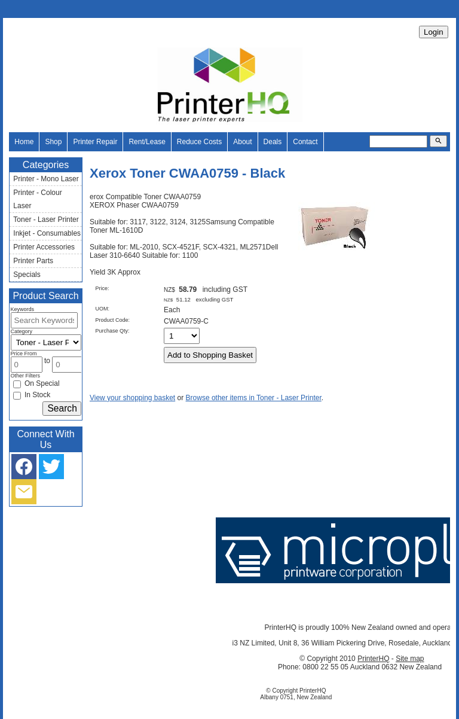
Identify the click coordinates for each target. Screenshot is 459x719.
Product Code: (112, 320)
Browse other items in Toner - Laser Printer (254, 398)
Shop (53, 142)
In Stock (32, 395)
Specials (26, 274)
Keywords (23, 309)
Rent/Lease (146, 142)
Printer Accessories (44, 247)
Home (23, 142)
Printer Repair (95, 142)
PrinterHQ (373, 658)
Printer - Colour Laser (37, 199)
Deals (273, 142)
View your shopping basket (132, 398)
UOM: (102, 309)
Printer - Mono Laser (45, 179)
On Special (36, 383)
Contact (305, 142)
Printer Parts (33, 261)
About (242, 142)
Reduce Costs (199, 142)
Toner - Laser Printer (45, 219)
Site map (410, 658)
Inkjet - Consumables (47, 233)
